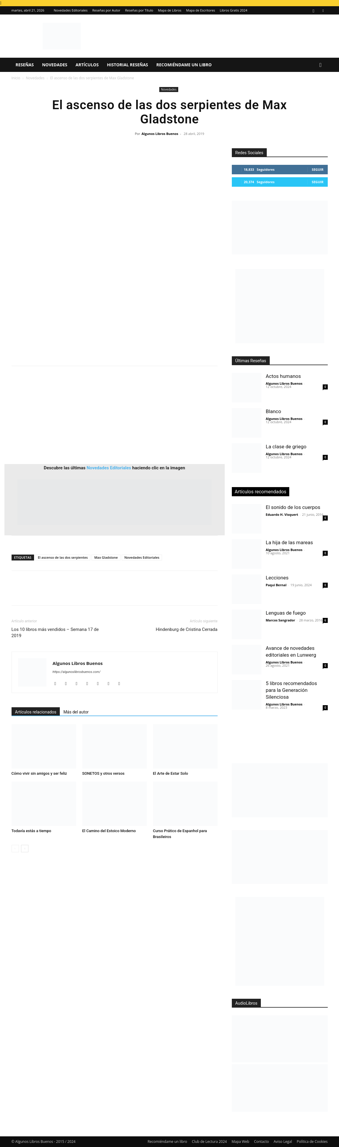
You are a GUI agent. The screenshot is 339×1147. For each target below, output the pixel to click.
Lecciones (277, 578)
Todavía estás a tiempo (32, 831)
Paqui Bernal (276, 585)
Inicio (16, 77)
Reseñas (25, 64)
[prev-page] (15, 848)
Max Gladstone (106, 557)
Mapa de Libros (169, 10)
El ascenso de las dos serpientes (63, 557)
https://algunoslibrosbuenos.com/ (77, 672)
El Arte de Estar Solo (170, 773)
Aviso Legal (283, 1141)
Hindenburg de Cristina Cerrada (187, 629)
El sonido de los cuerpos (293, 507)
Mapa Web (240, 1141)
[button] (321, 65)
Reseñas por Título (139, 10)
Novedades (54, 64)
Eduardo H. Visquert (282, 514)
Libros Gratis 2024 (233, 10)
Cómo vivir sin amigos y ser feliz (39, 773)
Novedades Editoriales (71, 10)
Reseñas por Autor (106, 10)
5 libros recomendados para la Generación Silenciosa (291, 690)
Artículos (87, 64)
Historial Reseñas (127, 64)
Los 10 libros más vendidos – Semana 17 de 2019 (55, 632)
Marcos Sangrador (280, 620)
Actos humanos (283, 376)
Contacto (261, 1141)
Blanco (273, 411)
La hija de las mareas (289, 542)
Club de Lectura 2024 (209, 1141)
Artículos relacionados (36, 712)
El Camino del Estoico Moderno (109, 831)
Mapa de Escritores (200, 10)
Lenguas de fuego (286, 613)
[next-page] (24, 848)
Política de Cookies (312, 1141)
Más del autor (76, 712)
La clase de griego (286, 447)
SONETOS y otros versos (103, 773)
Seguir (317, 169)
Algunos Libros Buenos (160, 133)
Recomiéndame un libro (184, 64)
